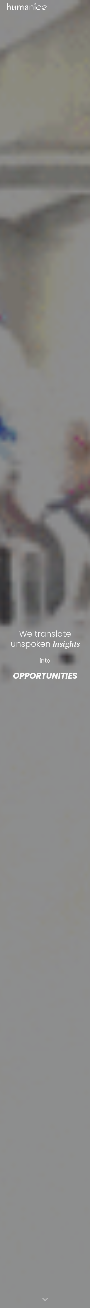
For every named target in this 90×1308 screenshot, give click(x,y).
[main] (45, 637)
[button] (45, 1299)
